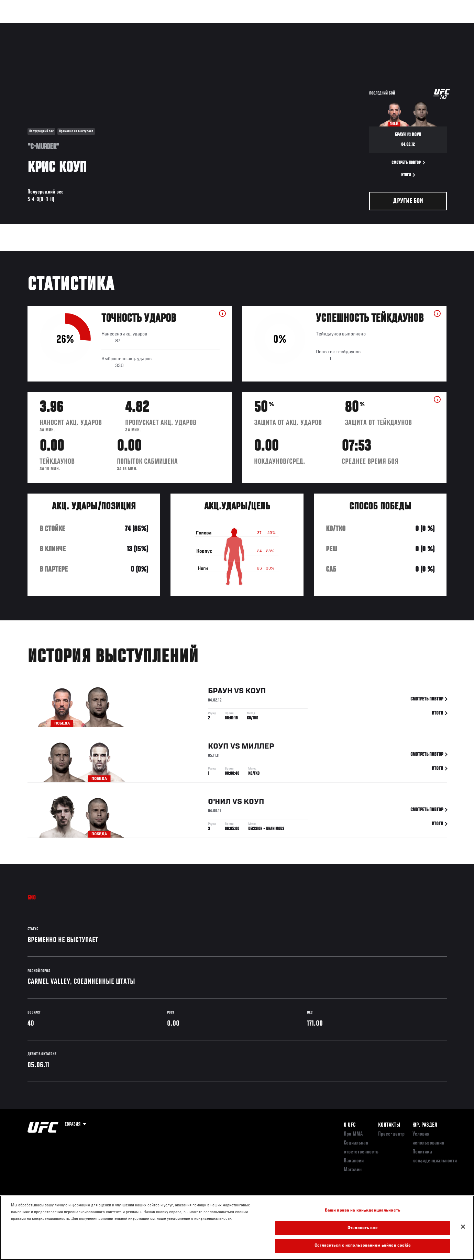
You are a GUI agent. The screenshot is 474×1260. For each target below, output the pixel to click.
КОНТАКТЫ (389, 1125)
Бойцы (81, 26)
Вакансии (354, 1161)
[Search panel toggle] (450, 26)
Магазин (432, 26)
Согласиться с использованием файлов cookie (362, 1246)
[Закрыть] (463, 1226)
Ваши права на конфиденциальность (362, 1210)
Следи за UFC (398, 26)
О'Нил (219, 810)
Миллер (258, 755)
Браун (220, 699)
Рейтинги (52, 26)
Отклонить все (363, 1228)
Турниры (21, 26)
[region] (237, 1227)
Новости (109, 26)
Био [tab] (31, 898)
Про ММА (353, 1134)
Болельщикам (358, 26)
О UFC (349, 1125)
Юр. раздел (424, 1125)
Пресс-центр (391, 1134)
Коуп (255, 699)
